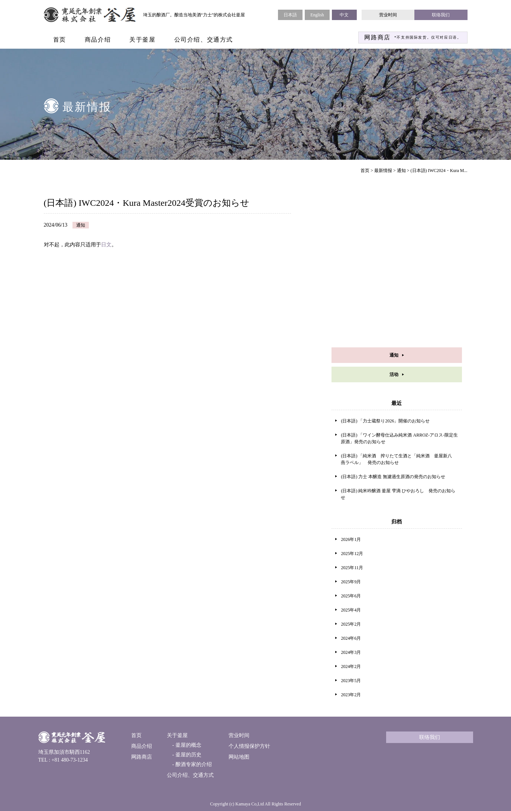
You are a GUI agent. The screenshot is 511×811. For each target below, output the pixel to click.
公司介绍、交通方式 (203, 39)
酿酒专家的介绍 (193, 764)
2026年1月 (351, 539)
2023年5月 (351, 680)
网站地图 (239, 757)
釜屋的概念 (187, 745)
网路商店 (141, 757)
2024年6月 (351, 638)
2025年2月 (351, 624)
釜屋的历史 (187, 755)
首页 (59, 39)
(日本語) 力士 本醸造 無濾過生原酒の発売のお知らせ (393, 476)
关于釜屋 (142, 39)
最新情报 (383, 170)
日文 (106, 244)
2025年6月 (351, 595)
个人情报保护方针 (249, 746)
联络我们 (441, 14)
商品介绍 (98, 39)
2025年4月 (351, 610)
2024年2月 (351, 666)
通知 (401, 170)
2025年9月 (351, 581)
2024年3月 (351, 652)
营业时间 (388, 14)
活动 (393, 374)
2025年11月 (352, 567)
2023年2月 (351, 694)
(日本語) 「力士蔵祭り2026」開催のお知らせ (385, 421)
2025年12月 (352, 553)
